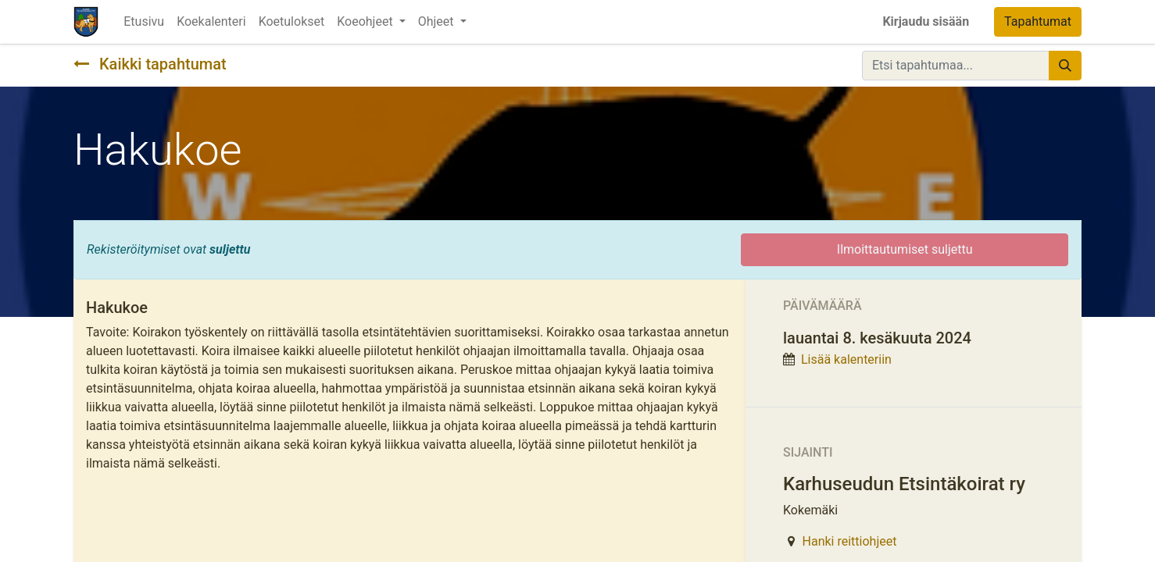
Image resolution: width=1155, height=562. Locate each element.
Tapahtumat (1037, 21)
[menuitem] (143, 21)
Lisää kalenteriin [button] (846, 359)
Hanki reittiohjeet (850, 541)
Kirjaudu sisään (925, 21)
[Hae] (1065, 65)
